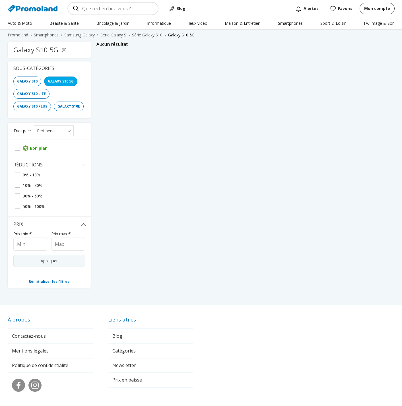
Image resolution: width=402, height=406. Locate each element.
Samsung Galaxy (79, 35)
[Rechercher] (76, 8)
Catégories (124, 351)
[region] (52, 95)
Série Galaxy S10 (147, 35)
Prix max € (61, 234)
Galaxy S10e (68, 106)
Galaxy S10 (27, 81)
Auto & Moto (20, 23)
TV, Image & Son (379, 23)
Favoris (341, 9)
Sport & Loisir (333, 23)
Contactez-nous (29, 336)
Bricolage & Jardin (112, 23)
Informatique (159, 23)
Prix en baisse (127, 380)
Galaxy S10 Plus (32, 106)
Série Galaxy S (113, 35)
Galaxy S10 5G (61, 81)
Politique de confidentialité (40, 365)
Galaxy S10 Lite (31, 93)
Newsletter (124, 365)
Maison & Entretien (242, 23)
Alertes (307, 9)
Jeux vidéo (198, 23)
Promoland (18, 35)
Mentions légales (30, 351)
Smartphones (290, 23)
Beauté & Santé (64, 23)
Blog (180, 8)
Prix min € (22, 234)
